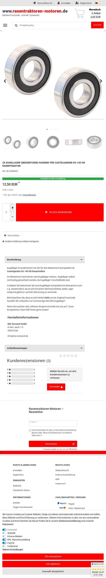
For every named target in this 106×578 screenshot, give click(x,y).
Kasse (27, 490)
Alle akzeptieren (53, 556)
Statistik (11, 533)
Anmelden (17, 470)
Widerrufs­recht (62, 470)
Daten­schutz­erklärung (65, 475)
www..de (49, 12)
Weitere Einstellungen (12, 549)
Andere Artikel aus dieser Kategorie (20, 241)
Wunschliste (11, 235)
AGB (57, 479)
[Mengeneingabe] (6, 212)
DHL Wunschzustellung (18, 539)
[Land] (96, 3)
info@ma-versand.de (18, 336)
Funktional (12, 546)
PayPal (10, 543)
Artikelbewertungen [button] (44, 348)
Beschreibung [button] (44, 259)
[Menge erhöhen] (12, 207)
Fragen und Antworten (22, 507)
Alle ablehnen (53, 564)
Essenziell (12, 529)
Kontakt (16, 503)
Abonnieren (60, 443)
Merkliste (17, 486)
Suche (97, 25)
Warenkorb (18, 490)
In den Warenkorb (58, 212)
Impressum (60, 483)
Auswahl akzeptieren (53, 571)
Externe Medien (14, 536)
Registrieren (18, 475)
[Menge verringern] (12, 216)
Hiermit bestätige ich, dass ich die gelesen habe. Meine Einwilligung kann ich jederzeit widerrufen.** (54, 432)
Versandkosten (29, 195)
